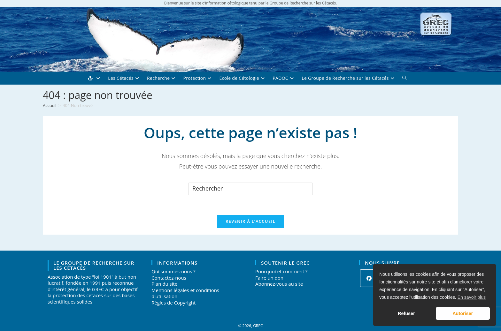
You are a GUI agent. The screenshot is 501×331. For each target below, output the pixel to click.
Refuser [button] (406, 313)
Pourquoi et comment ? (281, 271)
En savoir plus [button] (472, 297)
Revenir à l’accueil (250, 221)
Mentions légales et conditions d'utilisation (185, 293)
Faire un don (269, 278)
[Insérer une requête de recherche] (250, 189)
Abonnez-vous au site (279, 284)
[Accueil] (50, 105)
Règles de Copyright (173, 302)
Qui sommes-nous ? (173, 271)
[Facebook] (369, 278)
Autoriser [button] (462, 313)
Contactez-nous (168, 278)
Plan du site (164, 284)
